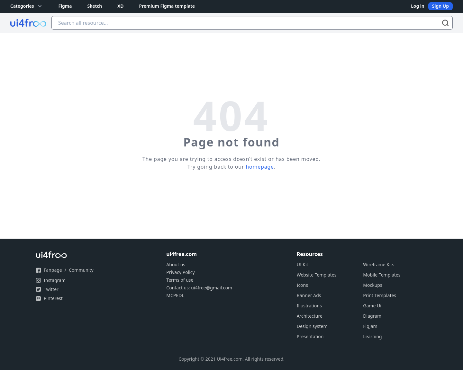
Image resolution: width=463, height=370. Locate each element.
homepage (260, 166)
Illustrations (309, 306)
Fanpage (53, 270)
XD (120, 6)
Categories (26, 6)
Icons (302, 285)
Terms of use (179, 280)
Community (81, 270)
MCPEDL (175, 295)
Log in (417, 6)
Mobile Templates (381, 275)
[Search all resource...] (252, 23)
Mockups (372, 285)
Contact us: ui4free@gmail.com (199, 288)
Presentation (310, 336)
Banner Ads (309, 295)
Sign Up (440, 6)
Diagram (372, 316)
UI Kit (302, 264)
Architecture (309, 316)
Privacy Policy (180, 272)
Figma (65, 6)
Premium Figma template (167, 6)
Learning (372, 336)
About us (175, 264)
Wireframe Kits (378, 264)
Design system (312, 326)
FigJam (370, 326)
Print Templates (379, 295)
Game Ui (372, 306)
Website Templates (317, 275)
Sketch (94, 6)
